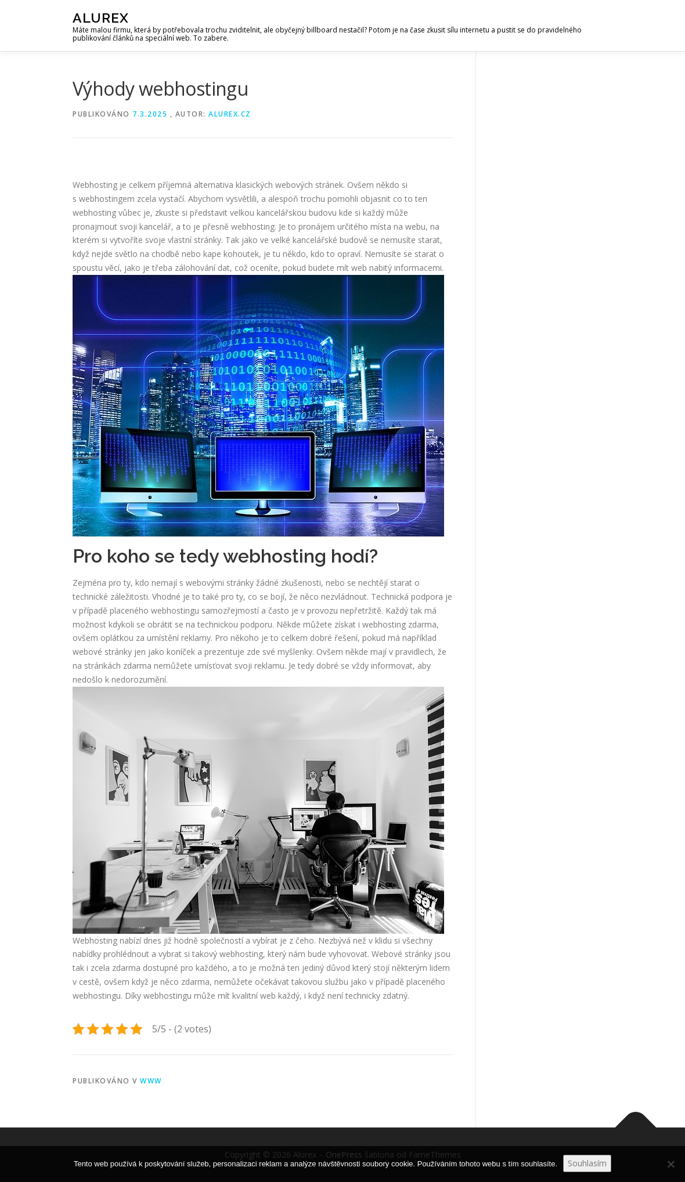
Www (151, 1081)
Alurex (101, 18)
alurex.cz (229, 114)
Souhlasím (587, 1163)
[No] (670, 1164)
